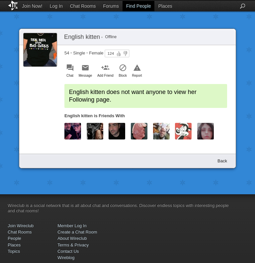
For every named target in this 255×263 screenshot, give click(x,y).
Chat (69, 75)
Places (165, 6)
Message (85, 75)
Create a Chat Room (77, 231)
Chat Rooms (83, 6)
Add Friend (105, 75)
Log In (56, 6)
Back (222, 160)
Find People (138, 6)
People (14, 238)
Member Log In (71, 225)
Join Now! (32, 6)
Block (123, 75)
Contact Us (68, 251)
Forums (111, 6)
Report (137, 75)
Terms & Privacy (73, 244)
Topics (14, 251)
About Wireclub (72, 238)
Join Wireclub (21, 225)
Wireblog (65, 257)
